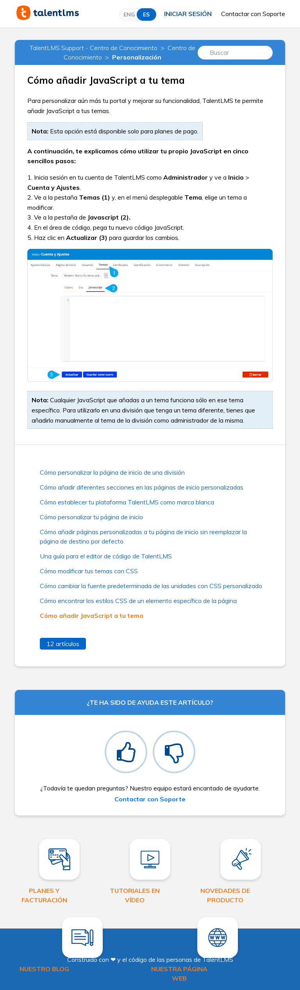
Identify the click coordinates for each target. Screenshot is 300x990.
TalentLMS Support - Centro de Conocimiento (93, 48)
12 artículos (62, 644)
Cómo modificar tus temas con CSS (89, 571)
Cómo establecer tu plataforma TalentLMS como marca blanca (127, 502)
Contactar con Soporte (253, 14)
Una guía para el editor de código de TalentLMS (106, 556)
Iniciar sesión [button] (188, 14)
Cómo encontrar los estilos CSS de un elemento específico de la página (138, 601)
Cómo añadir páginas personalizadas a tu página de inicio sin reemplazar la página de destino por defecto (143, 536)
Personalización (136, 57)
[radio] (126, 752)
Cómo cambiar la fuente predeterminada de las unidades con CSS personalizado (151, 586)
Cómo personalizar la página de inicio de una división (112, 472)
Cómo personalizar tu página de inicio (91, 517)
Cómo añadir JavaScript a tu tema (91, 615)
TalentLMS (217, 959)
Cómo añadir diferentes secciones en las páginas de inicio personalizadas (141, 487)
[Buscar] (235, 52)
